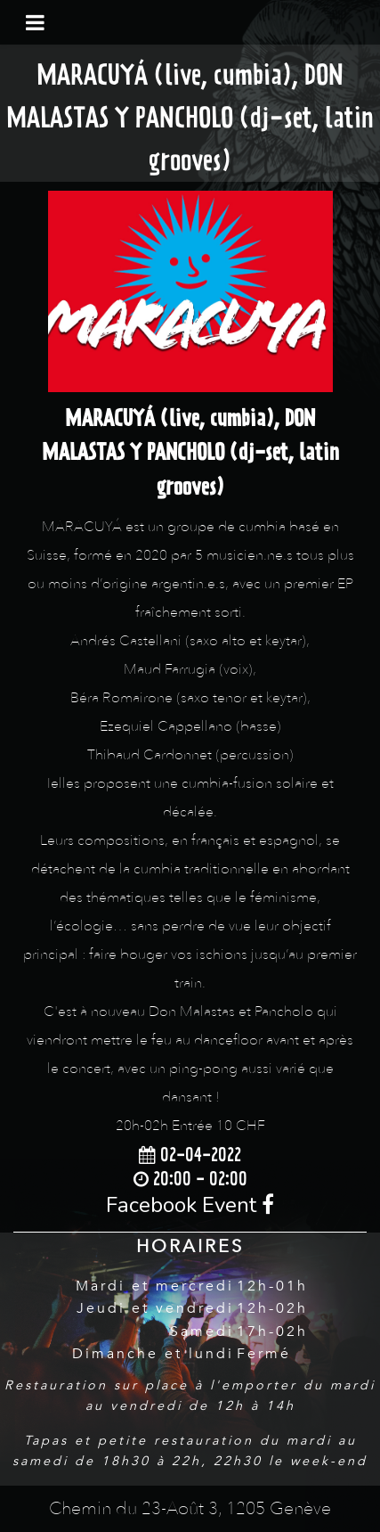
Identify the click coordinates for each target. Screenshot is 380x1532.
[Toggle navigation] (35, 22)
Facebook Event (190, 1205)
